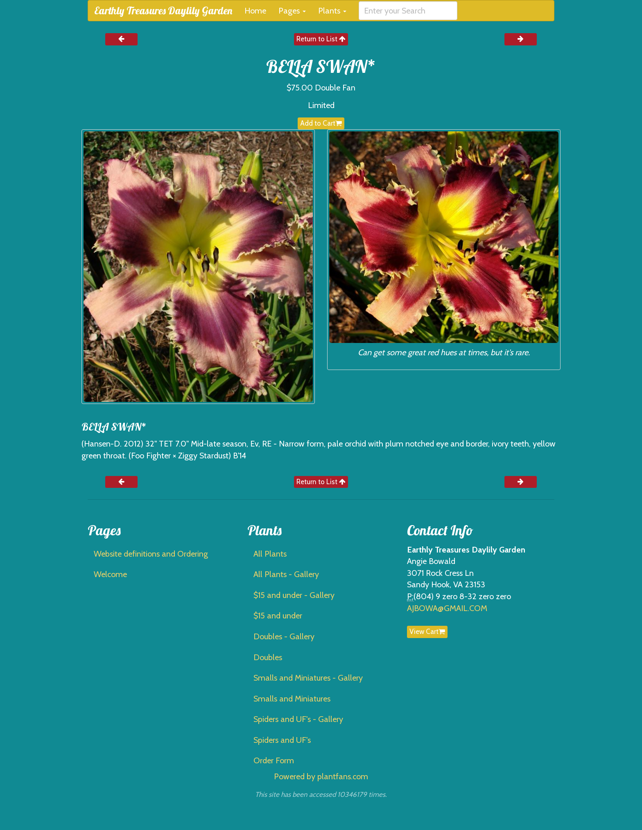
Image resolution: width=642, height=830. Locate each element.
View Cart (427, 631)
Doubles (267, 657)
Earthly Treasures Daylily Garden (163, 10)
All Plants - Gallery (286, 574)
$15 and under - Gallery (294, 595)
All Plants (270, 554)
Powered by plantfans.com (321, 776)
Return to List (321, 39)
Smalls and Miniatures (291, 699)
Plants (332, 11)
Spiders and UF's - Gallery (298, 719)
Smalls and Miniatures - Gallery (308, 678)
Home (255, 11)
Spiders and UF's (282, 740)
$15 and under (277, 615)
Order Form (273, 760)
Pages (292, 11)
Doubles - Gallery (283, 636)
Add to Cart (321, 123)
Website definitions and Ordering (151, 554)
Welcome (110, 574)
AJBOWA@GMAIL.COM (447, 608)
